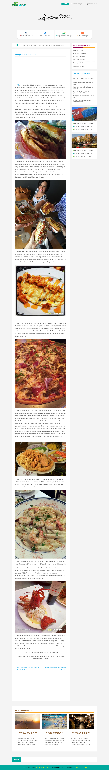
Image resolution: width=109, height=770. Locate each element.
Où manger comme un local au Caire (84, 150)
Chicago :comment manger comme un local (81, 732)
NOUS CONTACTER (81, 767)
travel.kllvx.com (41, 767)
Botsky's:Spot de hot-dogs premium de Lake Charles (28, 668)
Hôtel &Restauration (61, 45)
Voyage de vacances (39, 45)
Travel (23, 45)
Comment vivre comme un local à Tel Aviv (54, 732)
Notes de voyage (78, 66)
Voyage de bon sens (90, 4)
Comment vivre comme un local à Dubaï (28, 732)
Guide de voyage (76, 4)
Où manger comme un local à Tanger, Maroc (84, 123)
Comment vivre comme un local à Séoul (84, 153)
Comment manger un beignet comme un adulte (84, 156)
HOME (65, 4)
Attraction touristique (79, 53)
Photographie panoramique (81, 63)
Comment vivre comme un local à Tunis (84, 129)
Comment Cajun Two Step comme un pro (54, 668)
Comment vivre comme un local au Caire (84, 126)
